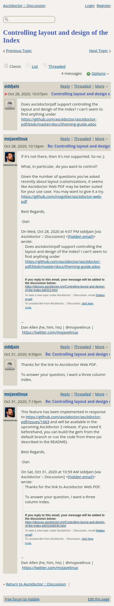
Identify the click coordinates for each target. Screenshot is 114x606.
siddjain (11, 86)
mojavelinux (16, 138)
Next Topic (98, 50)
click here (87, 303)
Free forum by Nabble (22, 599)
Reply (65, 86)
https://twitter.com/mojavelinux (50, 332)
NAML (28, 307)
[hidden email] (81, 236)
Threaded (57, 66)
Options (99, 73)
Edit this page (98, 599)
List (35, 66)
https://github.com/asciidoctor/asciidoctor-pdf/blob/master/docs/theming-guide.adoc (58, 122)
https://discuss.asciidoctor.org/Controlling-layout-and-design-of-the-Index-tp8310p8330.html (65, 523)
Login (89, 5)
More (99, 86)
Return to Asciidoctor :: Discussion (36, 583)
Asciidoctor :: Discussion (24, 5)
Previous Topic (19, 50)
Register (103, 5)
